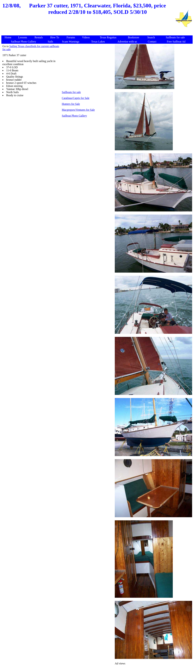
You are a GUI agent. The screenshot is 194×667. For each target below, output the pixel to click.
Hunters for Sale (71, 103)
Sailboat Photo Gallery (74, 115)
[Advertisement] (88, 27)
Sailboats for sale (71, 92)
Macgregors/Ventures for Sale (78, 109)
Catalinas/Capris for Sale (75, 98)
